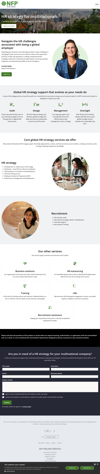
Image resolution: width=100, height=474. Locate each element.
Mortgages (50, 459)
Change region (51, 437)
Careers (53, 443)
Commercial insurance (50, 452)
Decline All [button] (87, 468)
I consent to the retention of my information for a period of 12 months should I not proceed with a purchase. (34, 397)
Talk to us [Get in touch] (6, 74)
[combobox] (95, 464)
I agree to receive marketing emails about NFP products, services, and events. (26, 394)
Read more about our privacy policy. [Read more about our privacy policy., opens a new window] (32, 469)
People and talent (50, 456)
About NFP (41, 443)
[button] (33, 471)
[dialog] (50, 468)
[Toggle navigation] (97, 4)
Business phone (56, 373)
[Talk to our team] (8, 26)
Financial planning (50, 461)
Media (48, 443)
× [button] (97, 464)
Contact (59, 443)
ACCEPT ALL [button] (72, 468)
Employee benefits (50, 454)
